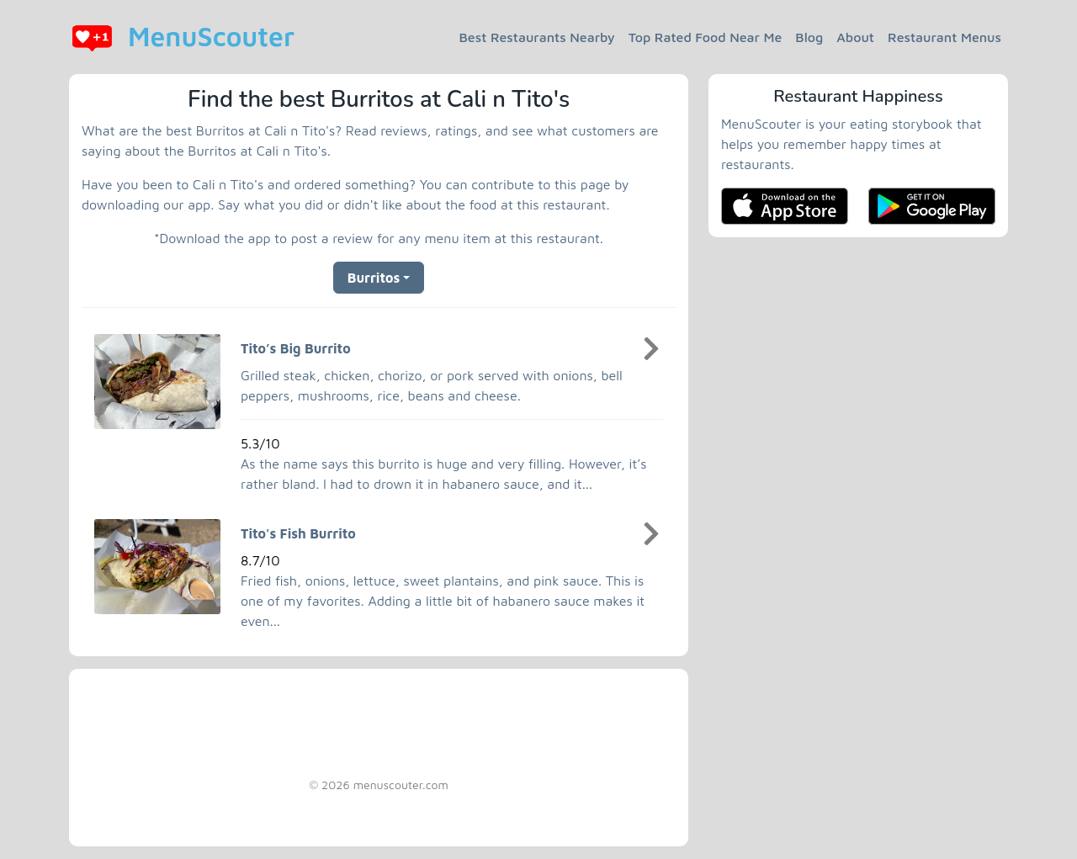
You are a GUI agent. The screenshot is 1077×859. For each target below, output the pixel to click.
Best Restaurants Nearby (537, 37)
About (855, 37)
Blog (809, 37)
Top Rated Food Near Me (706, 37)
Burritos (374, 277)
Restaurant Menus (944, 37)
